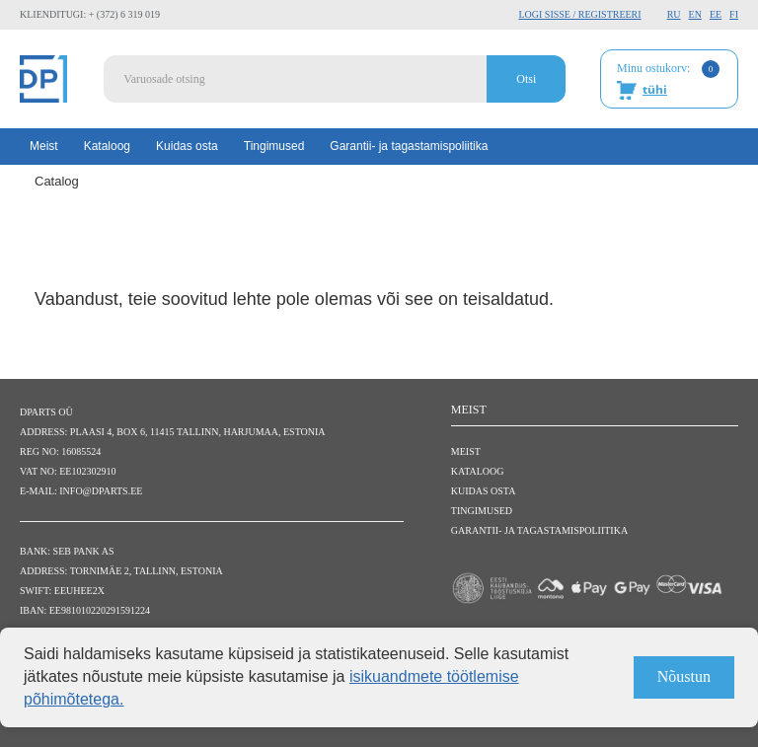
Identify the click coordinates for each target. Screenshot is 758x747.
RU (674, 14)
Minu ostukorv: (668, 80)
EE (715, 14)
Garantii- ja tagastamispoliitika (409, 146)
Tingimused (274, 146)
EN (695, 14)
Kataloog (107, 146)
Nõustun (684, 676)
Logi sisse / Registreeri (579, 14)
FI (733, 14)
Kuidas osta (187, 146)
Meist (44, 146)
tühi (655, 89)
